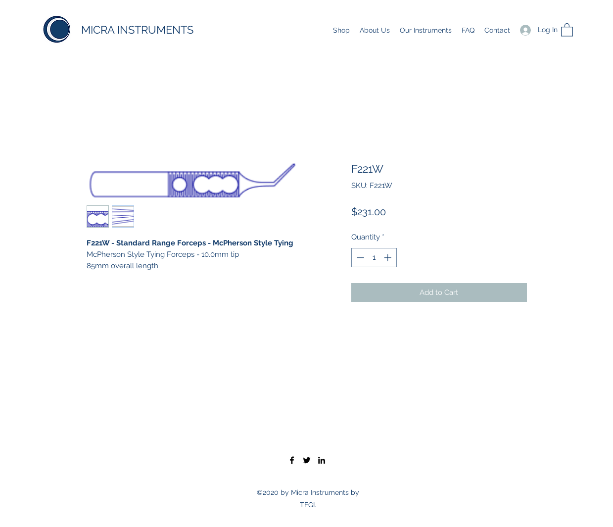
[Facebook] (292, 460)
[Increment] (388, 257)
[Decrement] (359, 257)
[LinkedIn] (322, 460)
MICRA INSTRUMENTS (137, 29)
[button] (567, 29)
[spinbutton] (374, 257)
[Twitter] (307, 460)
